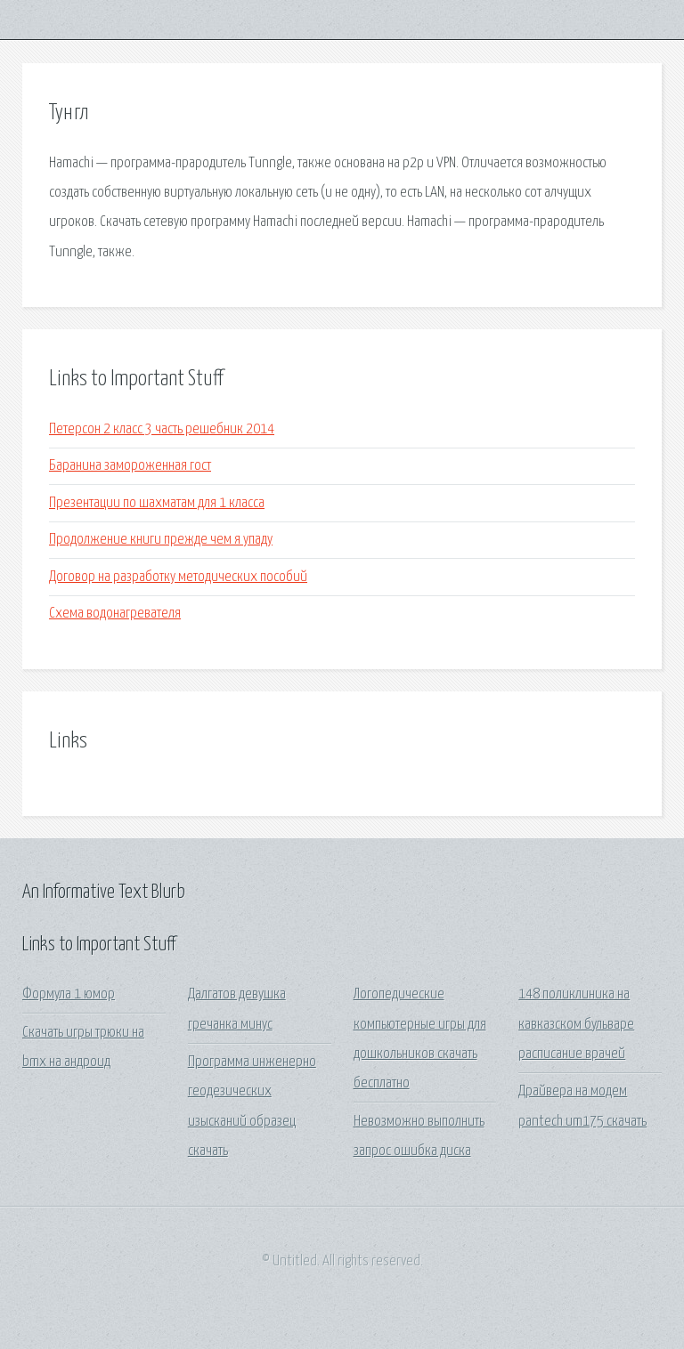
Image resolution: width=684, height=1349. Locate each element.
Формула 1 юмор (68, 994)
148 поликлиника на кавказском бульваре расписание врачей (576, 1024)
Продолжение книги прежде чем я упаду (161, 539)
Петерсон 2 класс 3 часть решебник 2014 (161, 429)
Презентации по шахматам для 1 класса (157, 503)
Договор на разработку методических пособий (178, 577)
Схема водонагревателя (115, 613)
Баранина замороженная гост (130, 465)
